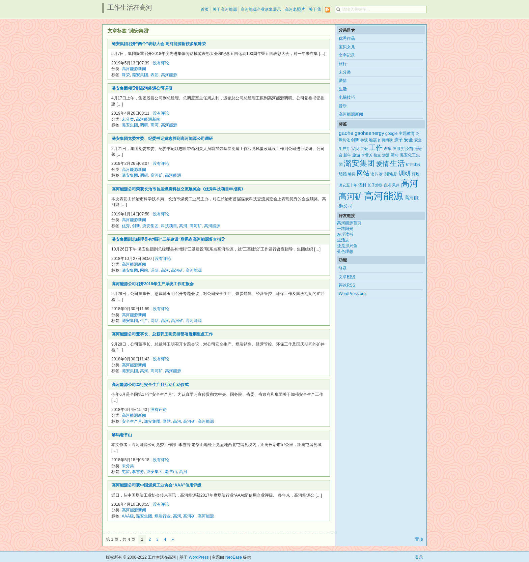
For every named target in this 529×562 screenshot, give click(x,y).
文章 (347, 276)
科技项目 (169, 226)
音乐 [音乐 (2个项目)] (387, 185)
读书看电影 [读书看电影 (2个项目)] (388, 174)
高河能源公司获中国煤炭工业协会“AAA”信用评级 (156, 485)
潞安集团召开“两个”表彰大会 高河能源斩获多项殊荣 (159, 43)
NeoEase (233, 557)
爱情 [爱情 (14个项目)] (382, 163)
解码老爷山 (122, 435)
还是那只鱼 (347, 245)
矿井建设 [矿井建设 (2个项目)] (413, 164)
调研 (144, 125)
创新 (136, 226)
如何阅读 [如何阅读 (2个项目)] (385, 140)
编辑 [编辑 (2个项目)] (351, 174)
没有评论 (161, 63)
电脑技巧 (347, 97)
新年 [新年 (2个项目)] (347, 155)
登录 (343, 268)
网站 (144, 270)
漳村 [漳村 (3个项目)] (395, 155)
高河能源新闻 (134, 68)
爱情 (343, 80)
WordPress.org (352, 293)
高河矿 (156, 175)
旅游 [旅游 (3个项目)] (356, 155)
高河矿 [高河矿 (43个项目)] (351, 196)
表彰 (154, 74)
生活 (343, 89)
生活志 (343, 240)
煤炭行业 (163, 516)
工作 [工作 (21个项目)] (376, 147)
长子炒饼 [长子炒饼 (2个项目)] (375, 185)
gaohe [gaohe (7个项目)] (346, 133)
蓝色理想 (345, 251)
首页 (205, 9)
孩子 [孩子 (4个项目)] (398, 139)
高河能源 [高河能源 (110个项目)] (383, 195)
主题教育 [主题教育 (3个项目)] (407, 133)
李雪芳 (138, 471)
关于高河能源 (225, 9)
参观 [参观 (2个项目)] (364, 140)
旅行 (343, 63)
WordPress (198, 557)
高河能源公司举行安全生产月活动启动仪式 (150, 384)
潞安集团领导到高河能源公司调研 (142, 88)
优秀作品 (347, 38)
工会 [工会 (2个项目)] (364, 149)
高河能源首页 (349, 222)
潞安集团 (140, 74)
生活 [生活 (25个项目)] (397, 163)
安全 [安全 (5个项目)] (408, 139)
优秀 (126, 226)
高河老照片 (295, 9)
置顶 (419, 539)
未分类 (128, 119)
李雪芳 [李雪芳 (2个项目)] (366, 155)
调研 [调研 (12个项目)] (405, 173)
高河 (154, 125)
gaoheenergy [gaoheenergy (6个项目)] (369, 133)
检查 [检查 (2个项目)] (377, 155)
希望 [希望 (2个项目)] (387, 149)
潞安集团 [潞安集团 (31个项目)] (359, 163)
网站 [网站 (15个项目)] (363, 173)
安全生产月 (132, 421)
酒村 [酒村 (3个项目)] (362, 185)
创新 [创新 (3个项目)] (355, 140)
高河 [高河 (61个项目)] (409, 183)
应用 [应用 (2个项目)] (396, 149)
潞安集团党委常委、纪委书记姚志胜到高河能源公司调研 (162, 138)
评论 (347, 285)
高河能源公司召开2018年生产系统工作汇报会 (153, 284)
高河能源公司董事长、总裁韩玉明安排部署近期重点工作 (162, 334)
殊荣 (126, 74)
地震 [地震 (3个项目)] (373, 140)
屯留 (126, 471)
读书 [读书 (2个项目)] (374, 174)
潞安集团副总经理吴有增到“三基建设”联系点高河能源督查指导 (168, 239)
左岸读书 (345, 234)
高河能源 (169, 74)
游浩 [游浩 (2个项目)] (386, 155)
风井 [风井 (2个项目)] (395, 185)
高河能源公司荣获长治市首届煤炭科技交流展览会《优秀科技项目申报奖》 (178, 189)
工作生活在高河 (129, 7)
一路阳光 (345, 228)
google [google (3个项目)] (391, 133)
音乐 (343, 105)
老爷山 (171, 471)
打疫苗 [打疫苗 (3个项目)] (407, 148)
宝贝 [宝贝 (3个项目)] (355, 148)
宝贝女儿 (347, 47)
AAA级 (128, 516)
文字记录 (347, 55)
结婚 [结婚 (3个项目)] (343, 174)
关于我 (315, 9)
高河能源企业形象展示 (261, 9)
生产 (144, 320)
